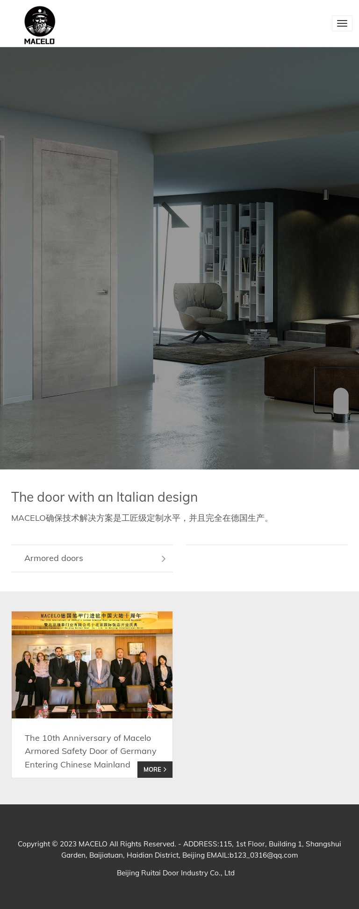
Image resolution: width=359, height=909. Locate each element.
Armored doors (95, 558)
